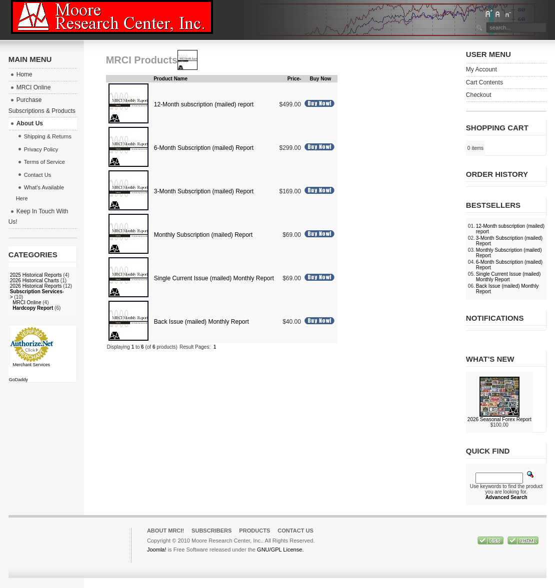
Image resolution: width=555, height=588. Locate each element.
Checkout (479, 94)
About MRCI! (165, 531)
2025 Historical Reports (36, 275)
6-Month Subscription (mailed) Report (204, 147)
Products (254, 531)
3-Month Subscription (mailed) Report (204, 191)
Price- (295, 78)
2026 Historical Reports (36, 286)
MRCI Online (26, 302)
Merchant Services (31, 364)
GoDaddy (18, 379)
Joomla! (156, 550)
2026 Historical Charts (34, 280)
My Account (481, 69)
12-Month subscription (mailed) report (204, 104)
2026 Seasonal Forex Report (500, 419)
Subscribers (212, 531)
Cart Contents (484, 82)
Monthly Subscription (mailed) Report (203, 234)
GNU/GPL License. (280, 550)
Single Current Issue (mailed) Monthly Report (214, 278)
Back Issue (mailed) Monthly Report (201, 321)
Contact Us (296, 531)
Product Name (171, 78)
